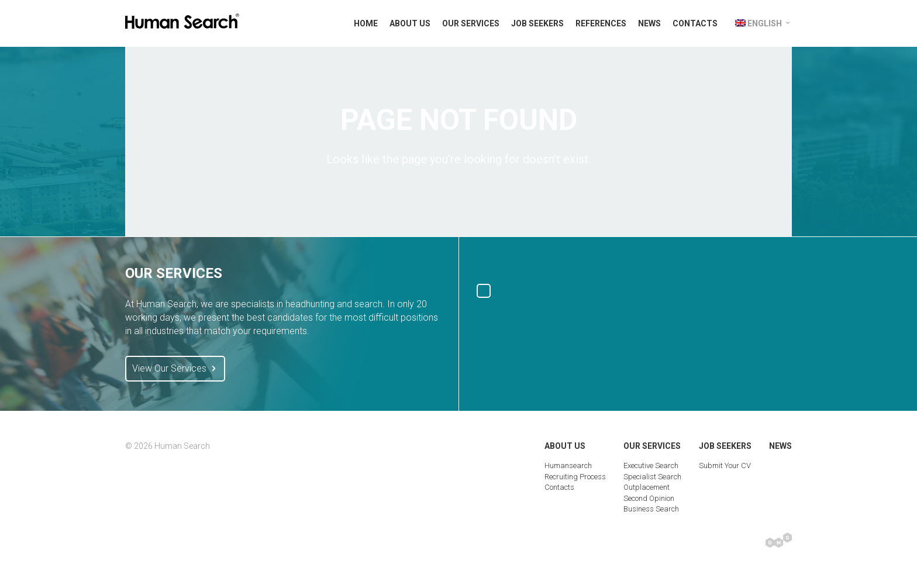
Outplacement (646, 487)
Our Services (470, 23)
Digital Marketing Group (779, 540)
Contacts (695, 23)
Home (366, 23)
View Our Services (175, 369)
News (649, 23)
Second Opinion (648, 498)
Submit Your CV (725, 465)
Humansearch (568, 465)
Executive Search (650, 465)
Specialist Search (652, 476)
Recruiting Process (575, 476)
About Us (409, 23)
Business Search (651, 508)
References (600, 23)
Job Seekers (537, 23)
